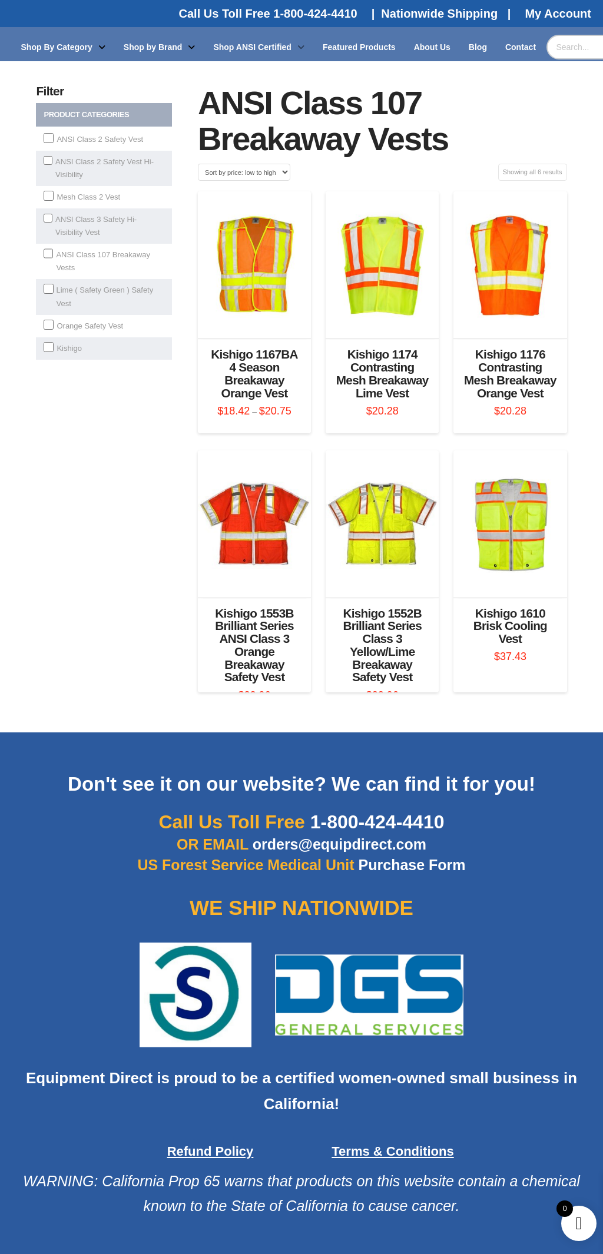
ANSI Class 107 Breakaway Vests (103, 261)
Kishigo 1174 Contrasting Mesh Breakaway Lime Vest (382, 373)
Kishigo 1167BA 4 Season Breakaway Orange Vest (254, 373)
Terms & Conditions (392, 1151)
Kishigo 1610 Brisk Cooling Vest (510, 626)
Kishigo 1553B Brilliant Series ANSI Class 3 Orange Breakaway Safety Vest (254, 645)
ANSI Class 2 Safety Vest (100, 139)
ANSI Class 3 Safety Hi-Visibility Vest (96, 226)
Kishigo (69, 348)
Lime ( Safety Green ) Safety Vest (105, 296)
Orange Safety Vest (90, 325)
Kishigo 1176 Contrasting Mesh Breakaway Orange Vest (510, 373)
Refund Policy (210, 1151)
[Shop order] (244, 172)
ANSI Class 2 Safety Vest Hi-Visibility (104, 168)
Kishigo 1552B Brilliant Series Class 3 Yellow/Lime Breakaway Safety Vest (382, 645)
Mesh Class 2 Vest (88, 197)
